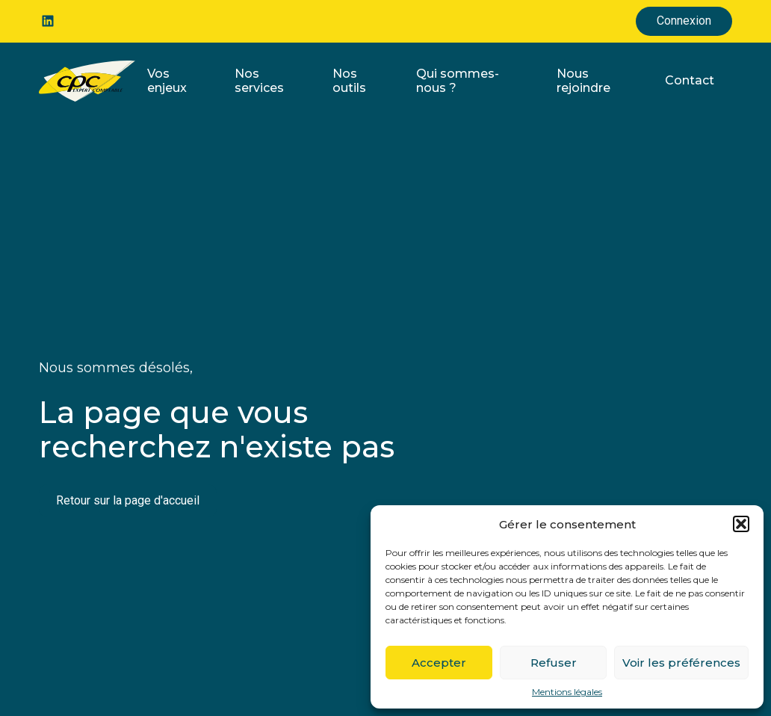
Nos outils (349, 80)
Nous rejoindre (583, 80)
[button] (741, 523)
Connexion (684, 20)
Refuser (553, 662)
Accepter (439, 662)
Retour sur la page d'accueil (127, 500)
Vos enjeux (167, 80)
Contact (689, 80)
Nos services (259, 80)
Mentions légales (567, 692)
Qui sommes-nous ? (457, 80)
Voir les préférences (681, 662)
